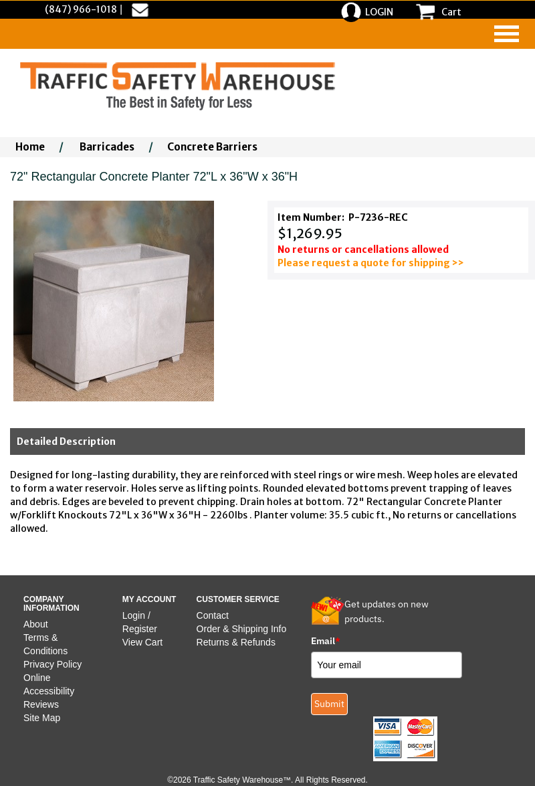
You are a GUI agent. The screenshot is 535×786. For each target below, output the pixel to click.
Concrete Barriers (212, 146)
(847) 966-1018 (81, 9)
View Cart (142, 642)
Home (30, 146)
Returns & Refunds (236, 642)
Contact (213, 615)
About (35, 624)
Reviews (41, 704)
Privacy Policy (52, 664)
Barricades (107, 146)
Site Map (41, 717)
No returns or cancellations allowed (363, 249)
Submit (329, 704)
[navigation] (506, 34)
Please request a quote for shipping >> (371, 263)
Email (325, 641)
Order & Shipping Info (242, 628)
